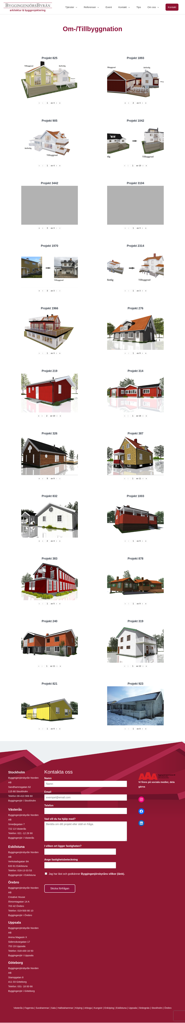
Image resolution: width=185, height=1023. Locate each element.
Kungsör (98, 1008)
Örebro (172, 1008)
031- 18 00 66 (25, 986)
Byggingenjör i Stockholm (22, 800)
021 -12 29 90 (25, 833)
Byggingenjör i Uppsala (20, 955)
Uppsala (134, 1008)
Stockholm (160, 1008)
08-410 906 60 (25, 796)
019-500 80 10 (25, 911)
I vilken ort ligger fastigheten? (63, 846)
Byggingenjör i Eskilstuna (22, 875)
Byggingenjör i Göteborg (21, 991)
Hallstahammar (64, 1008)
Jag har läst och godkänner (87, 874)
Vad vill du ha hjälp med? (60, 819)
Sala (51, 1008)
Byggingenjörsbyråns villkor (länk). (103, 874)
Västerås (14, 1008)
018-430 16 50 (25, 951)
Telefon (49, 805)
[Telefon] (85, 811)
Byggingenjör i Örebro (20, 915)
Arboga (88, 1008)
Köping (78, 1008)
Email (48, 792)
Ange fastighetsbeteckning (61, 860)
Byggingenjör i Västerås (21, 838)
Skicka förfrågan (59, 888)
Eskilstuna (123, 1008)
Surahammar (40, 1008)
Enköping (110, 1008)
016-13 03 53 (24, 870)
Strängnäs (146, 1008)
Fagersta (26, 1008)
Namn (48, 778)
